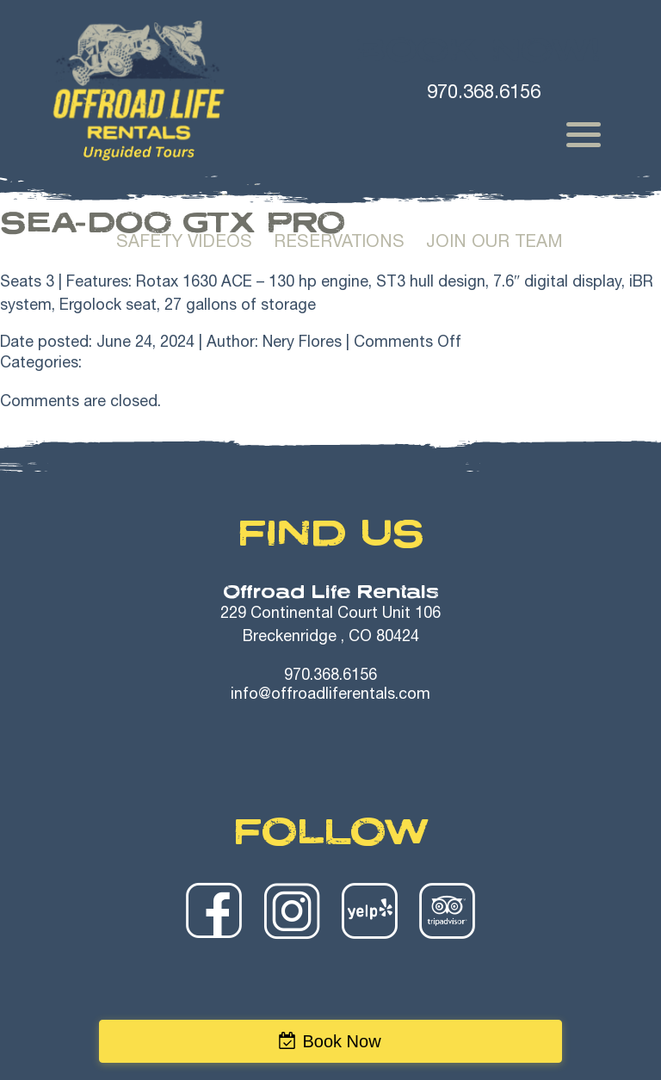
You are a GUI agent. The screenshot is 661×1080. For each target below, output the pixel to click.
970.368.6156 (330, 676)
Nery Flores (302, 343)
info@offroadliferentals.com (330, 695)
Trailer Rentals (554, 192)
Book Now (341, 1041)
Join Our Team (494, 243)
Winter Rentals (380, 192)
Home (73, 192)
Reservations (339, 243)
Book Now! (478, 50)
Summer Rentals (202, 192)
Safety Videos (184, 243)
